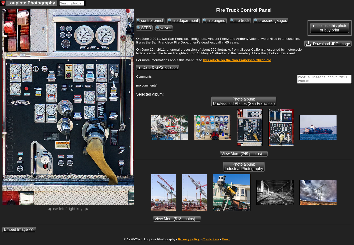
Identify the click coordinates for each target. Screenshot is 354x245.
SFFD (146, 28)
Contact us (210, 241)
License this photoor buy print (331, 28)
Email (226, 241)
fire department (185, 20)
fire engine (216, 20)
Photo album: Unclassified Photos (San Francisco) (244, 103)
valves (165, 28)
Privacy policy (188, 241)
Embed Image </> (19, 231)
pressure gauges (272, 20)
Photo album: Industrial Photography (244, 168)
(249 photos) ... (243, 155)
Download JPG (328, 43)
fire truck (242, 20)
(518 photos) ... (177, 220)
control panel (152, 20)
